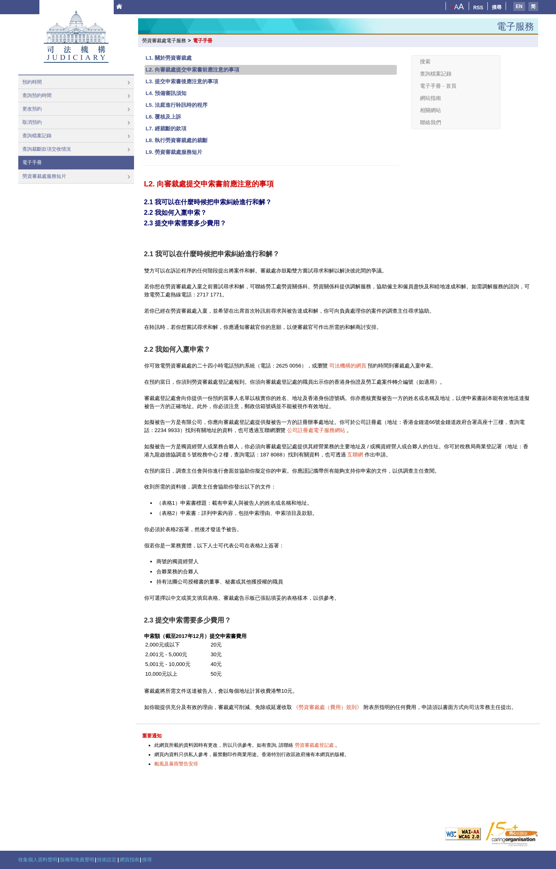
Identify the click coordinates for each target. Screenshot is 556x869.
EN (519, 6)
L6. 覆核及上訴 (164, 117)
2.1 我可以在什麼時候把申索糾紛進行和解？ (208, 202)
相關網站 (430, 110)
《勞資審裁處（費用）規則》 (327, 707)
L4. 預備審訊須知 (166, 93)
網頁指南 (129, 860)
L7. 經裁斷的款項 (166, 128)
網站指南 (430, 98)
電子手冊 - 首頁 (438, 86)
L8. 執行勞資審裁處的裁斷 (177, 140)
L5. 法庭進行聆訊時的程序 (177, 105)
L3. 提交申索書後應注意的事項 (182, 81)
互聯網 (355, 455)
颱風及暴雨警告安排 (176, 764)
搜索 (425, 61)
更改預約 (32, 109)
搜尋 (497, 7)
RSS (478, 8)
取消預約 (32, 122)
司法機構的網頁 (347, 366)
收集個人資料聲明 (37, 860)
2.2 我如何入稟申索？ (175, 212)
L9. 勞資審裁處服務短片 (174, 152)
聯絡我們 (430, 122)
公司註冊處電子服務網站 (316, 430)
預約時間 (32, 82)
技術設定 (107, 860)
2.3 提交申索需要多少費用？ (185, 223)
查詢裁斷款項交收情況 (46, 149)
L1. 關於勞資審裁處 (169, 58)
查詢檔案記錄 (37, 135)
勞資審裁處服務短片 (44, 176)
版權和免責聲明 (77, 860)
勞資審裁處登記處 (314, 745)
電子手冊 (32, 162)
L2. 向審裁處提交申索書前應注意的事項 (193, 70)
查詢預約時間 (37, 95)
